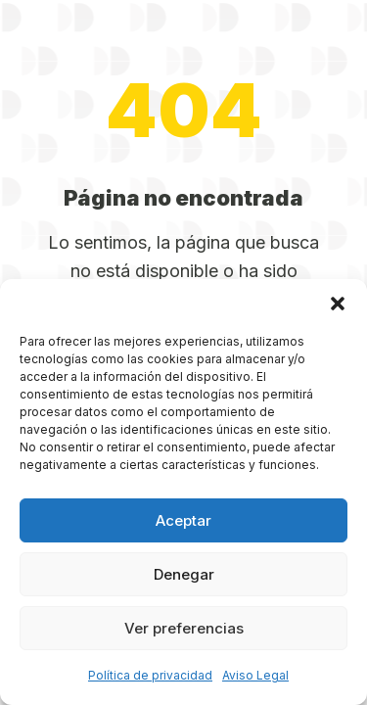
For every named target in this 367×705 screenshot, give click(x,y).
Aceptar (183, 520)
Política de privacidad (150, 675)
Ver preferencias (184, 628)
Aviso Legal (255, 675)
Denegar (184, 574)
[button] (337, 303)
